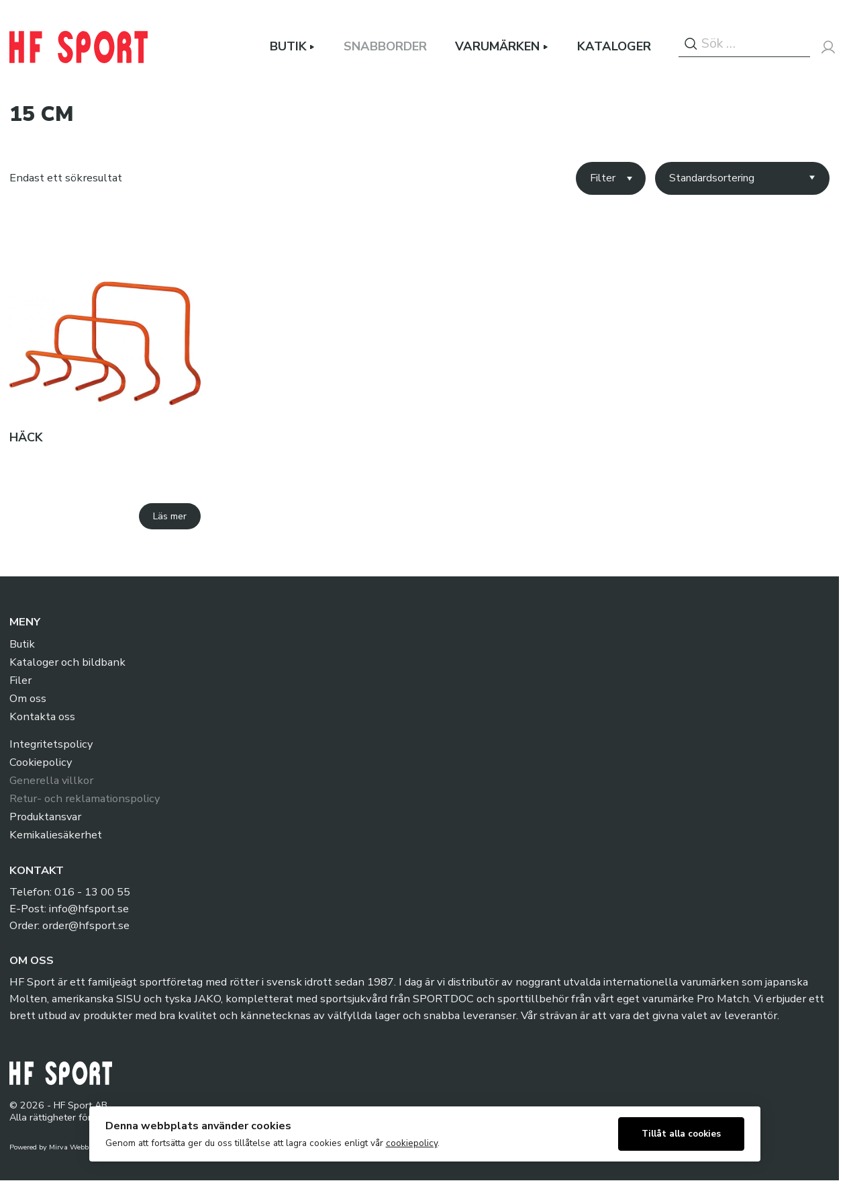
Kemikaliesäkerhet (55, 835)
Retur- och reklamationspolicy (84, 799)
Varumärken (497, 46)
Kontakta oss (42, 717)
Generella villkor (51, 781)
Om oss (27, 699)
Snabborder (385, 46)
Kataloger (614, 46)
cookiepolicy (412, 1143)
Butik (288, 46)
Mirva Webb (69, 1148)
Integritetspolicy (51, 744)
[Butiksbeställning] (742, 178)
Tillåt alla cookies (681, 1133)
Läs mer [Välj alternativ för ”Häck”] (170, 516)
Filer (20, 681)
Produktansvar (45, 817)
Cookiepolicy (40, 763)
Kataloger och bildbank (67, 662)
